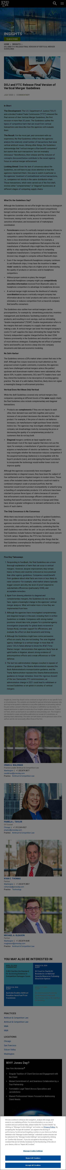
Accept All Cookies (33, 1165)
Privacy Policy (49, 1127)
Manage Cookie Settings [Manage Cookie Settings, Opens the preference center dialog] (33, 1151)
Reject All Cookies (33, 1158)
